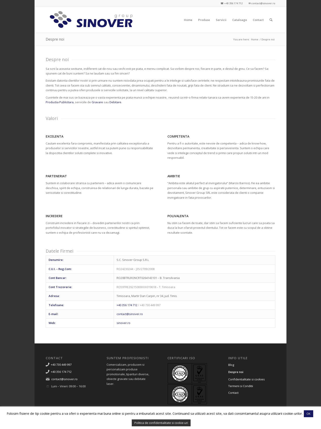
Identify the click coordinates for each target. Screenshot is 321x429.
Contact (233, 393)
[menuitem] (188, 20)
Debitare (115, 102)
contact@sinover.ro (130, 314)
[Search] (271, 20)
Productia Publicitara (60, 102)
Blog (231, 365)
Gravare (97, 102)
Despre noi (55, 39)
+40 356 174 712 (127, 305)
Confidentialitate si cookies (246, 379)
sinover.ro (123, 323)
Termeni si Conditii (240, 386)
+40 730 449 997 (61, 365)
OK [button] (309, 414)
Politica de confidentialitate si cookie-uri (161, 423)
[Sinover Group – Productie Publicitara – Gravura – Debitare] (91, 20)
